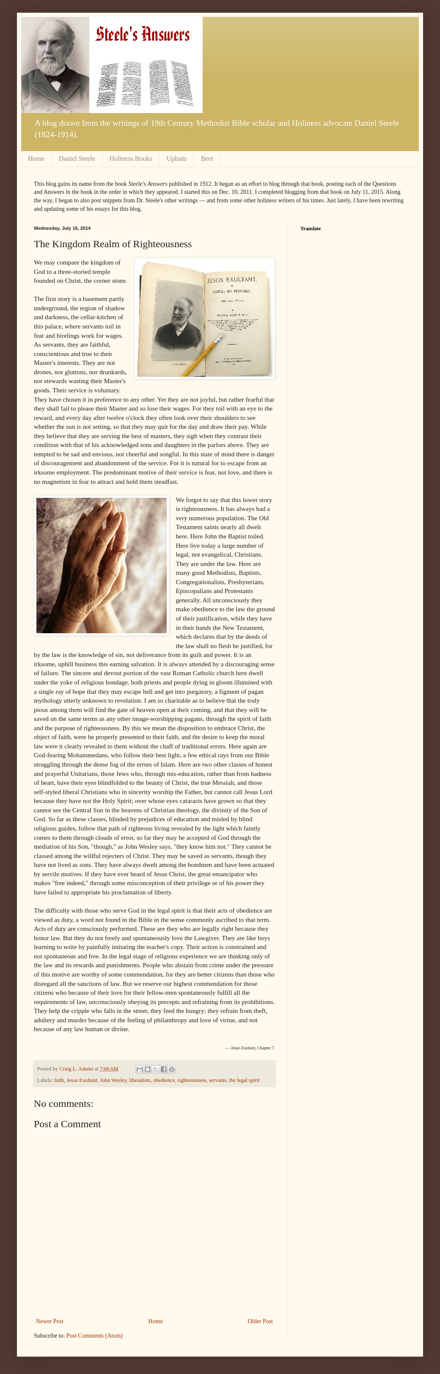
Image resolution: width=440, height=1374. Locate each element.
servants (217, 1080)
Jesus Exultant (82, 1080)
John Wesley (113, 1080)
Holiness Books (131, 158)
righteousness (191, 1080)
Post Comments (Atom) (94, 1336)
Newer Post (49, 1321)
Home (36, 158)
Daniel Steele (77, 158)
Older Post (260, 1321)
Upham (177, 158)
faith (59, 1080)
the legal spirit (244, 1080)
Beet (207, 158)
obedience (164, 1080)
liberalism (139, 1080)
